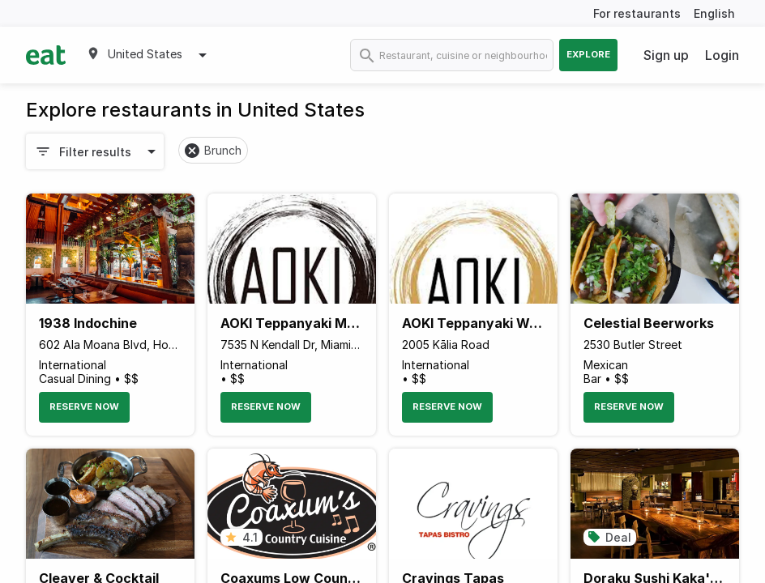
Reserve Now (84, 406)
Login (722, 55)
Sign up (666, 55)
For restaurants (637, 13)
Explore (588, 54)
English (714, 13)
